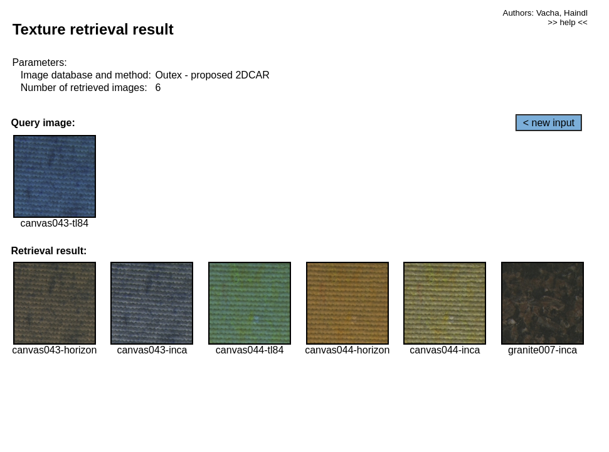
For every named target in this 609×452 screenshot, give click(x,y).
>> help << (568, 22)
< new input (549, 122)
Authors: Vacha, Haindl (545, 13)
